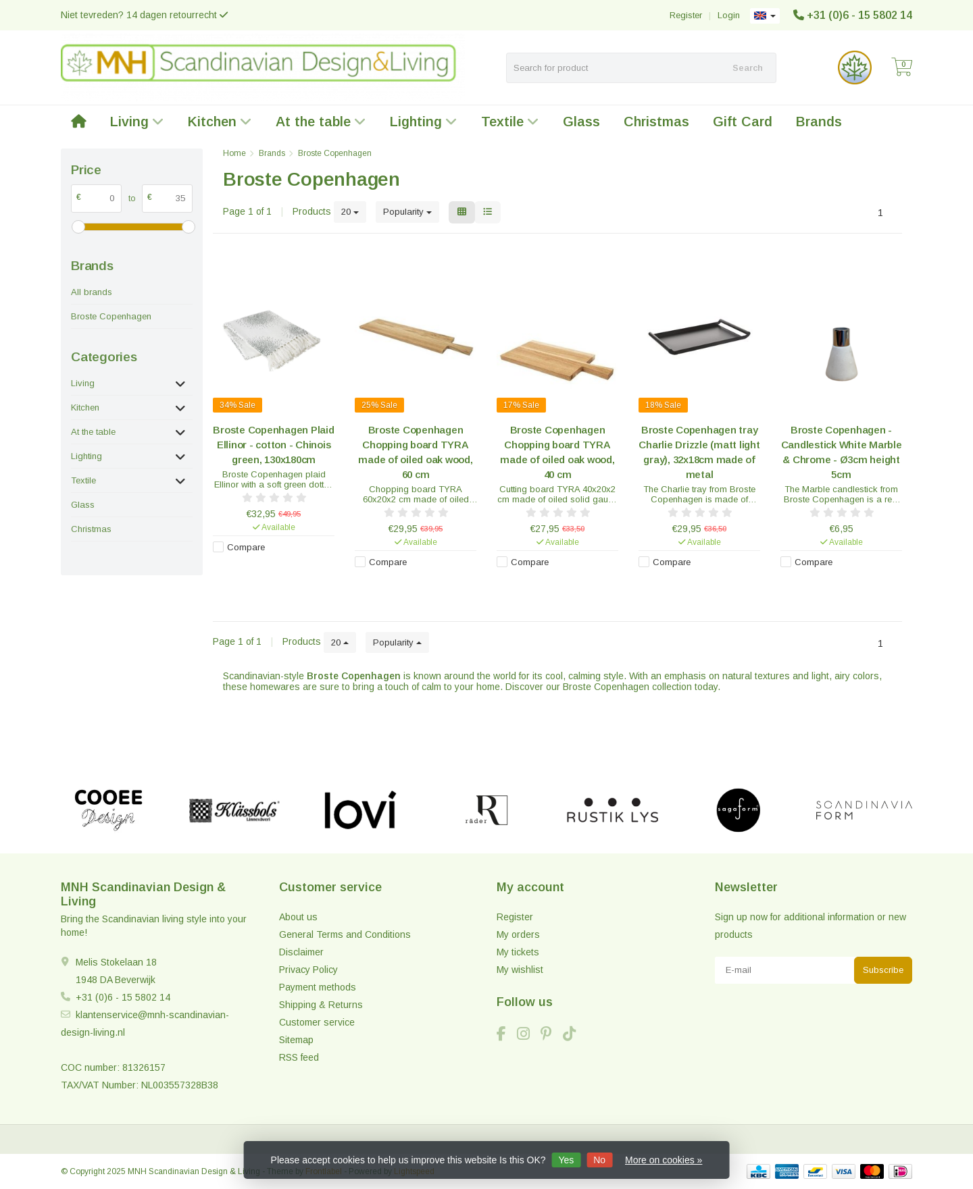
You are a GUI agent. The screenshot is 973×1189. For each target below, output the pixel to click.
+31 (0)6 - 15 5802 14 (859, 15)
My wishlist (520, 969)
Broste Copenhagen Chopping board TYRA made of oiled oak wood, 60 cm (415, 452)
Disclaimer (301, 952)
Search (747, 68)
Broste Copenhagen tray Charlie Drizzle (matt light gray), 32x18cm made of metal (699, 452)
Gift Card (742, 121)
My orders (518, 934)
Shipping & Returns (321, 1004)
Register (686, 15)
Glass (581, 121)
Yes (566, 1160)
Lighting (423, 121)
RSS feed (299, 1057)
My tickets (518, 952)
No (599, 1160)
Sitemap (296, 1039)
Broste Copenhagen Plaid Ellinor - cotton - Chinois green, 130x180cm (273, 444)
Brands (819, 121)
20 (350, 212)
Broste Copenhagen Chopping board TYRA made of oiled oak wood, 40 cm (557, 452)
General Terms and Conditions (345, 934)
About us (298, 916)
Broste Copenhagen (111, 316)
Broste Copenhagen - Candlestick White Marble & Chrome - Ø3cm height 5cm (841, 452)
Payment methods (317, 987)
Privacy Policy (308, 969)
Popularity (407, 212)
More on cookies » (663, 1160)
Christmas (656, 121)
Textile (510, 121)
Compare (246, 547)
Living (137, 121)
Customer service (317, 1022)
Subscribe (883, 970)
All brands (91, 292)
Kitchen (220, 121)
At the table (321, 121)
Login (729, 15)
